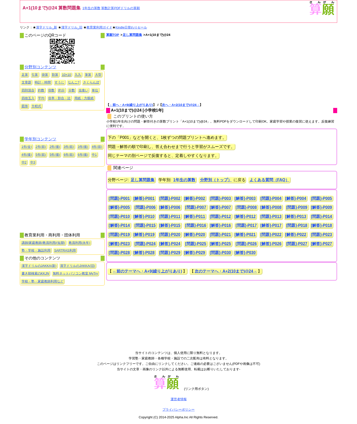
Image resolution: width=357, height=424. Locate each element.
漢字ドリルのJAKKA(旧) (77, 266)
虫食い (83, 90)
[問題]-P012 (220, 216)
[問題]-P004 (270, 198)
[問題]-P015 (144, 225)
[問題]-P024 (144, 244)
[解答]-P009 (321, 207)
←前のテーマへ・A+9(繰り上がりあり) (147, 271)
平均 (41, 98)
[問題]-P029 (169, 252)
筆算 (88, 74)
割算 (55, 74)
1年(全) (27, 147)
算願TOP (112, 35)
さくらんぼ (91, 82)
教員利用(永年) (79, 243)
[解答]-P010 (143, 216)
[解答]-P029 (194, 252)
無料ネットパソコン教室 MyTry (75, 273)
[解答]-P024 (169, 244)
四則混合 (28, 90)
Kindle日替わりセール (131, 27)
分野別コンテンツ (40, 67)
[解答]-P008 (270, 207)
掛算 (45, 74)
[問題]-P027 (296, 244)
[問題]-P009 (296, 207)
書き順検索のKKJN (35, 273)
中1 (94, 154)
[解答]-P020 (194, 234)
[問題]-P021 (220, 234)
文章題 (26, 82)
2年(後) (55, 147)
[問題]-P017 (246, 225)
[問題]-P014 (321, 216)
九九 (78, 74)
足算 (25, 74)
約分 (61, 90)
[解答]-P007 (220, 207)
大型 (98, 74)
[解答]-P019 (143, 234)
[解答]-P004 (295, 198)
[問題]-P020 (169, 234)
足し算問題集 (132, 35)
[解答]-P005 (119, 207)
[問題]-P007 (195, 207)
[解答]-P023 (119, 244)
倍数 (51, 90)
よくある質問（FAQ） (269, 180)
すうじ (59, 82)
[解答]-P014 (119, 225)
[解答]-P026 (270, 244)
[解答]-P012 (245, 216)
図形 (25, 106)
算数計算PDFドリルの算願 (120, 8)
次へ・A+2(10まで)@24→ (181, 105)
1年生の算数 (91, 8)
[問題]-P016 (195, 225)
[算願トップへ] (321, 14)
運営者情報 (179, 399)
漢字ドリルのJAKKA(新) (39, 266)
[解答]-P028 (143, 252)
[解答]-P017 (270, 225)
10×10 (66, 74)
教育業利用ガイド (99, 27)
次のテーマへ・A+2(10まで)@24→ (226, 271)
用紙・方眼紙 (84, 98)
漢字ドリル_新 (46, 27)
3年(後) (83, 147)
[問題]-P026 (246, 244)
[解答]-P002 (194, 198)
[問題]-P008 (246, 207)
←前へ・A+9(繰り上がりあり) (131, 105)
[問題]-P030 (220, 252)
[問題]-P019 (119, 234)
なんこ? (73, 82)
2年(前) (40, 147)
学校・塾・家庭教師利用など (42, 281)
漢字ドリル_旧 (71, 27)
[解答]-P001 (143, 198)
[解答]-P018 (321, 225)
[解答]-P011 (194, 216)
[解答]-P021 (245, 234)
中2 (24, 162)
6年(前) (69, 154)
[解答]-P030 (245, 252)
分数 (71, 90)
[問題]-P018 (296, 225)
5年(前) (40, 154)
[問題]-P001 (119, 198)
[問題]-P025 (195, 244)
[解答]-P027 (321, 244)
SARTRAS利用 (65, 250)
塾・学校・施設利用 (36, 250)
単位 (95, 90)
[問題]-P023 (321, 234)
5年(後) (55, 154)
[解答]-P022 (295, 234)
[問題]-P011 (169, 216)
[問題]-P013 (270, 216)
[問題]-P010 (119, 216)
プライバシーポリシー (178, 409)
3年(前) (69, 147)
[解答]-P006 (169, 207)
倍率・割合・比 (59, 98)
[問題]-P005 (321, 198)
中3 (32, 162)
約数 (41, 90)
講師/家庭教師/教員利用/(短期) (43, 243)
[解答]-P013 (295, 216)
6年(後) (83, 154)
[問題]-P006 (144, 207)
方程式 (36, 106)
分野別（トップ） (216, 180)
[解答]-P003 (245, 198)
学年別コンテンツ (40, 139)
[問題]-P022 (270, 234)
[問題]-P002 (169, 198)
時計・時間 (43, 82)
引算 (34, 74)
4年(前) (97, 147)
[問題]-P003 (220, 198)
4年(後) (27, 154)
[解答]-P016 (220, 225)
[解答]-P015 (169, 225)
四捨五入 (28, 98)
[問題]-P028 (119, 252)
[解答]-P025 (220, 244)
